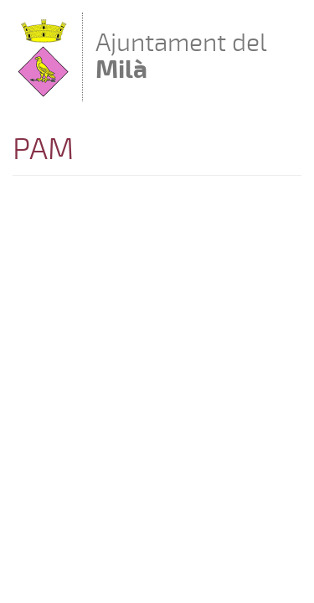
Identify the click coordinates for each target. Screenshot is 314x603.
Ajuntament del (181, 56)
